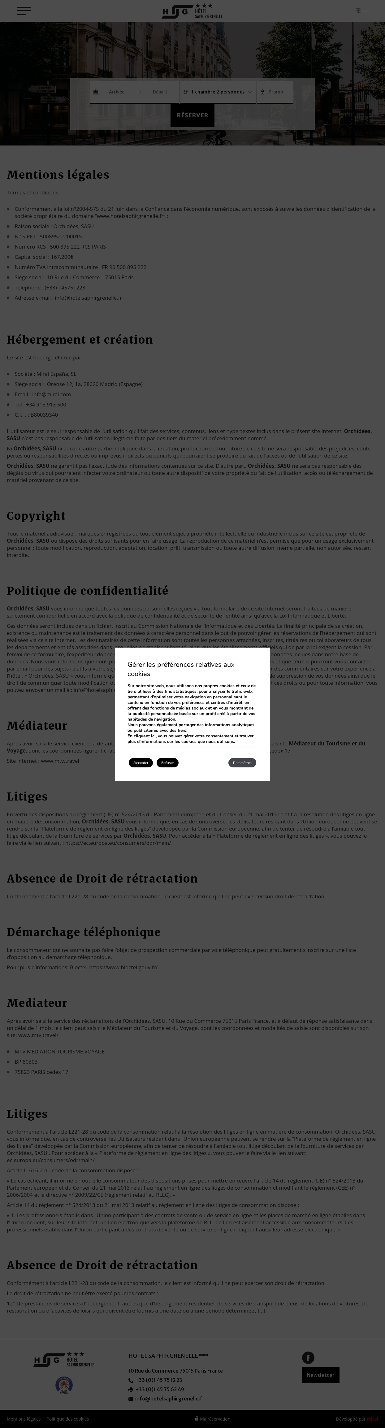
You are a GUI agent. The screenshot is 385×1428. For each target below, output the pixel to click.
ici (153, 734)
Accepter (146, 763)
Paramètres (235, 763)
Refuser (185, 763)
